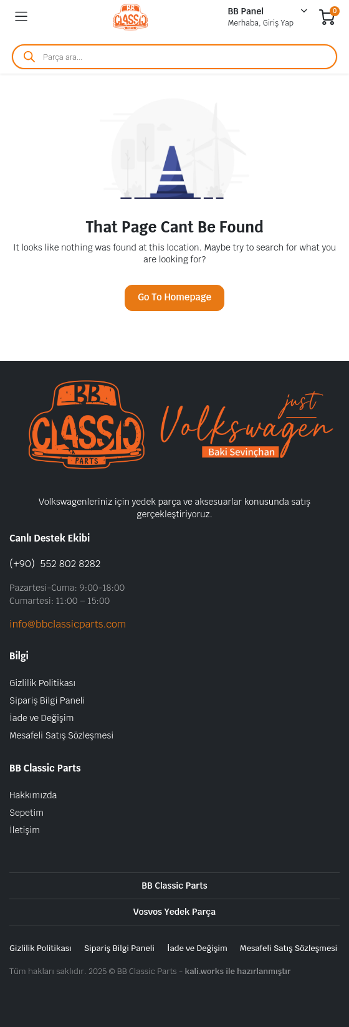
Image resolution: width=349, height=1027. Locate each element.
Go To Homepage (174, 297)
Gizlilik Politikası (42, 683)
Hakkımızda (33, 795)
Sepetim (26, 812)
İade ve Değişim (41, 718)
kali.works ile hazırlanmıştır (237, 971)
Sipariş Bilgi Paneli (47, 700)
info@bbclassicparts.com (67, 624)
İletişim (24, 830)
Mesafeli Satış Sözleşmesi (61, 735)
